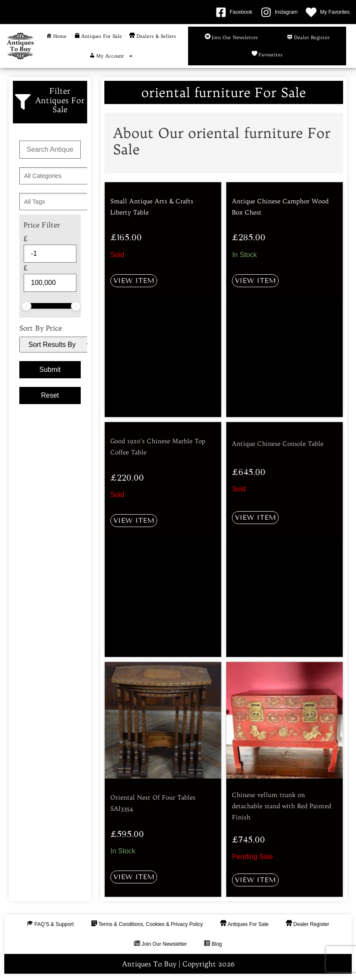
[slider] (26, 306)
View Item (133, 280)
